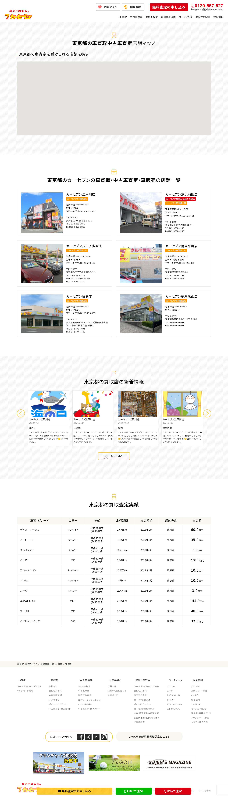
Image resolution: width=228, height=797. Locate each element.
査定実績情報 (55, 695)
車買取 (123, 17)
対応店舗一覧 (174, 695)
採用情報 (218, 17)
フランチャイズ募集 (200, 717)
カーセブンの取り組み (145, 708)
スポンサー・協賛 (199, 690)
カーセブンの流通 (143, 700)
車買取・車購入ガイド (201, 713)
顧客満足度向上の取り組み (147, 717)
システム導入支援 (199, 722)
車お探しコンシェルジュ (90, 700)
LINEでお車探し (86, 704)
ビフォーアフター (176, 704)
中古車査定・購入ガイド (60, 708)
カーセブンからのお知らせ (29, 686)
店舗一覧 (112, 686)
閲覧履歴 (135, 7)
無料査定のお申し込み (74, 791)
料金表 (171, 700)
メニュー (172, 686)
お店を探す (152, 17)
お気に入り (110, 7)
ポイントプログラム (58, 704)
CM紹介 (195, 695)
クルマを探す (85, 686)
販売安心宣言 (85, 695)
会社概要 (195, 686)
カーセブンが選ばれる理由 (147, 686)
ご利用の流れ (174, 708)
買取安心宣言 (55, 690)
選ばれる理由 (168, 17)
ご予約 (171, 690)
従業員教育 (140, 722)
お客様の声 (113, 695)
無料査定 (53, 686)
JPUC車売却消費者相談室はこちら (149, 736)
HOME (20, 681)
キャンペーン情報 (25, 690)
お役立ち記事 (203, 17)
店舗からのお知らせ (117, 690)
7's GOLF (195, 704)
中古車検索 (136, 17)
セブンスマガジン (199, 708)
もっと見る (117, 457)
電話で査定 (172, 791)
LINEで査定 (133, 791)
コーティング (185, 17)
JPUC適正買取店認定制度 (147, 713)
